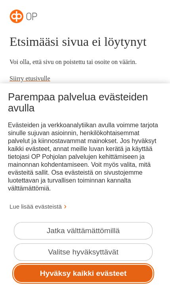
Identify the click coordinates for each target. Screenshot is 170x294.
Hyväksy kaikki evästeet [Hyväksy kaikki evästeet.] (83, 273)
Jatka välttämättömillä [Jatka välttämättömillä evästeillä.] (83, 230)
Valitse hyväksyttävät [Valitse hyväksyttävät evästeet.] (83, 252)
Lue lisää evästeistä (36, 206)
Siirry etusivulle (30, 78)
